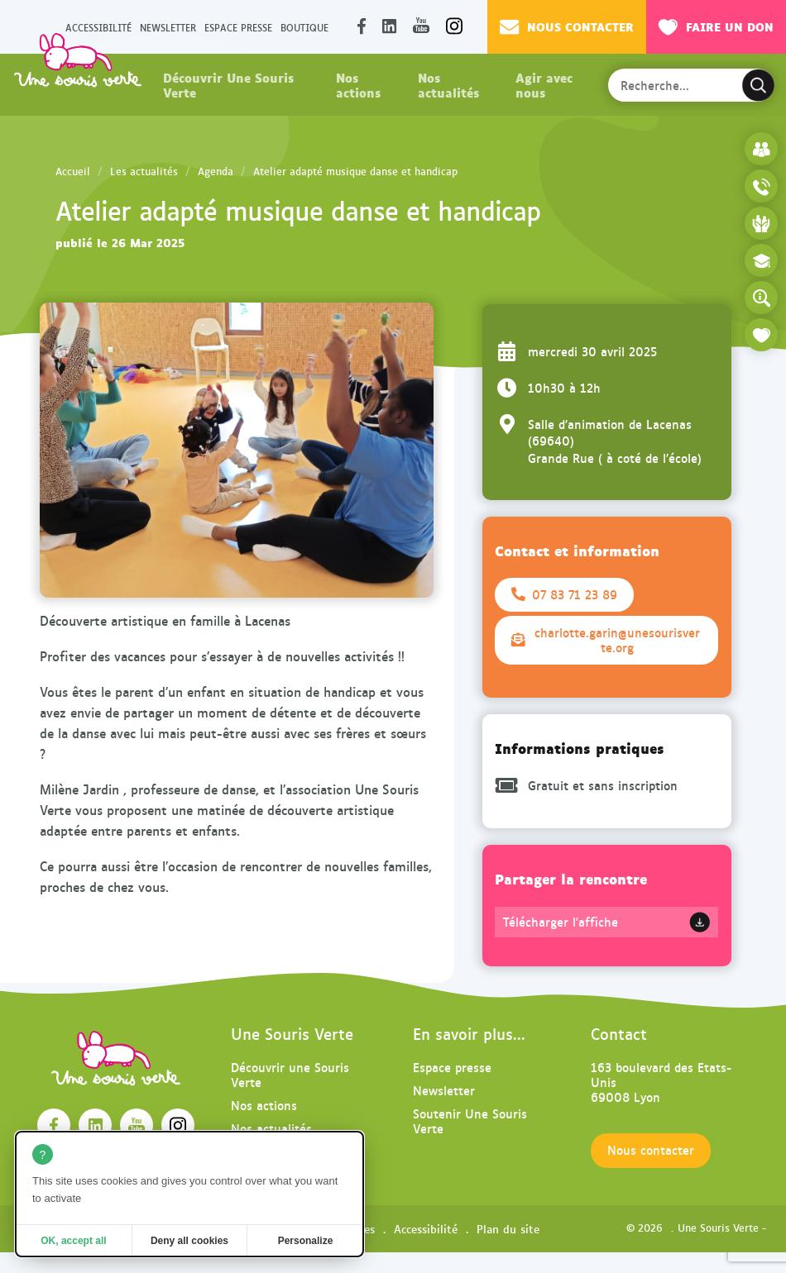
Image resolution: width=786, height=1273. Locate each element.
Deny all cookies (189, 1241)
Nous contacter (567, 26)
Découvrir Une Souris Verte (228, 84)
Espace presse (238, 27)
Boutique (304, 27)
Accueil (72, 171)
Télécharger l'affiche (560, 922)
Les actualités (144, 171)
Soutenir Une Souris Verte (470, 1120)
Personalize (305, 1241)
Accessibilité (426, 1228)
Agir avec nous (544, 84)
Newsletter (168, 27)
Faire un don (716, 26)
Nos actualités (448, 84)
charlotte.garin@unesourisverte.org (605, 639)
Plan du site (508, 1228)
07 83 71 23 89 (564, 594)
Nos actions (358, 84)
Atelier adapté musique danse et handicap (355, 171)
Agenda (215, 171)
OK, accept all (73, 1241)
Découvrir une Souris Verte (290, 1074)
